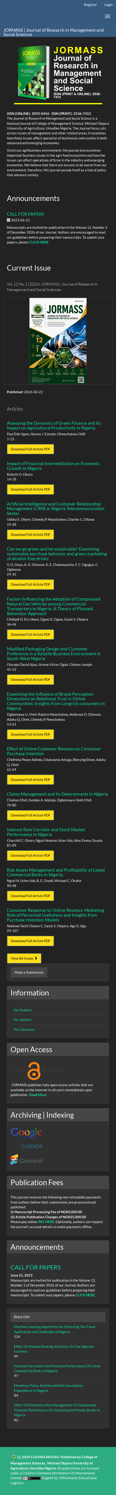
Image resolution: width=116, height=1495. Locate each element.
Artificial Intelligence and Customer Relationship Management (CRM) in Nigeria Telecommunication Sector (56, 508)
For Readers (23, 1010)
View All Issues (24, 958)
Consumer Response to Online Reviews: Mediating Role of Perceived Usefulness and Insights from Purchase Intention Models (55, 914)
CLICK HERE (39, 242)
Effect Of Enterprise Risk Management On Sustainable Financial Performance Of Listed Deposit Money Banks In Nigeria (57, 1410)
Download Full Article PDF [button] (30, 449)
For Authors (23, 1019)
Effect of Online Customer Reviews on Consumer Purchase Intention (54, 751)
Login (108, 5)
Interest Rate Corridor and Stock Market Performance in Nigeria (46, 832)
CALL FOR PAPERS (25, 214)
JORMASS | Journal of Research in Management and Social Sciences (53, 32)
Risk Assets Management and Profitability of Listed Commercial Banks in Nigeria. (56, 872)
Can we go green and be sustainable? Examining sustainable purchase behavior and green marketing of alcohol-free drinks (57, 553)
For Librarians (24, 1029)
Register (90, 5)
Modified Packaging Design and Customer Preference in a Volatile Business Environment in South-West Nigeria (54, 653)
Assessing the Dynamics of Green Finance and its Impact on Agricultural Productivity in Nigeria (54, 425)
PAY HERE (46, 1222)
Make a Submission (28, 972)
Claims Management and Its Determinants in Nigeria (57, 794)
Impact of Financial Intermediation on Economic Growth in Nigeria (53, 466)
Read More (38, 1095)
